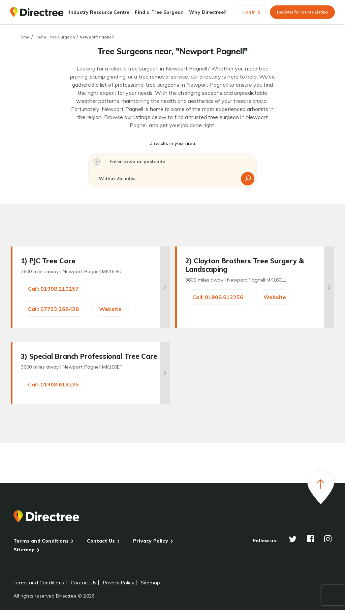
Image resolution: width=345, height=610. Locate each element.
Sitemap (24, 550)
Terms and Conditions (41, 541)
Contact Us (101, 541)
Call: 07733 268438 (53, 309)
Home (24, 36)
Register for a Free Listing (302, 11)
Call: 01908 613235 (53, 384)
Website (110, 309)
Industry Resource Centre (99, 12)
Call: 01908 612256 (217, 297)
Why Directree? (207, 12)
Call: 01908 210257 (53, 288)
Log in (251, 11)
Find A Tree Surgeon (54, 36)
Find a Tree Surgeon (159, 12)
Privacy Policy (150, 541)
